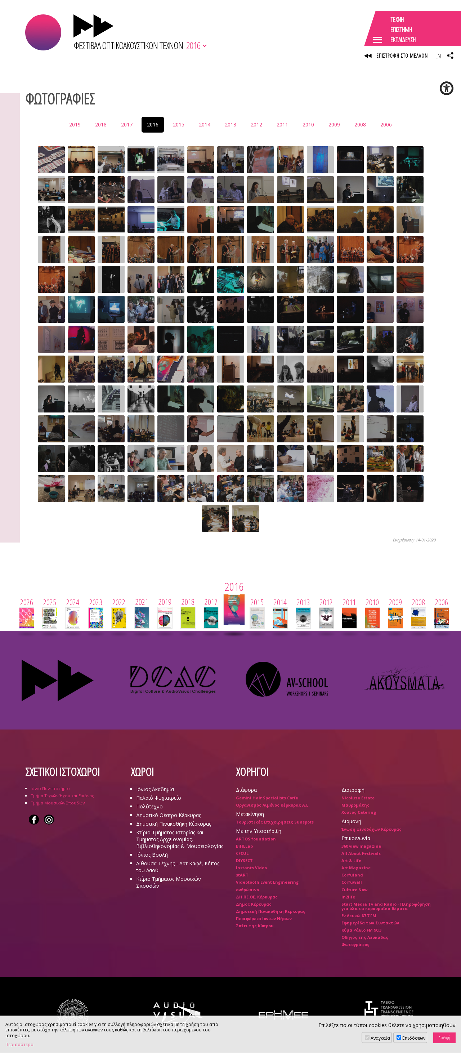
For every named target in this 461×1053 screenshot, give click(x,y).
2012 (256, 124)
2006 (386, 124)
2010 (308, 124)
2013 (230, 124)
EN (437, 56)
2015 (178, 124)
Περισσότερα (19, 1045)
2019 (75, 124)
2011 (282, 124)
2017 (127, 124)
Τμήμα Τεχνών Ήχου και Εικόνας (62, 795)
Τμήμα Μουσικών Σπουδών (58, 803)
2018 (101, 124)
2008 (360, 124)
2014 (204, 124)
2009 (334, 124)
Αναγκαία (380, 1038)
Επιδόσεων (413, 1038)
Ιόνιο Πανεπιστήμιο (50, 788)
